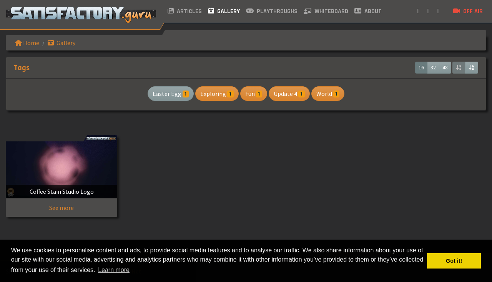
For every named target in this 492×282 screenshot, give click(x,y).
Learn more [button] (114, 270)
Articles (185, 11)
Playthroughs (272, 11)
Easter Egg (171, 93)
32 (433, 67)
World (327, 93)
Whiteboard (326, 11)
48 (445, 67)
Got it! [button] (454, 261)
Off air (468, 11)
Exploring (216, 93)
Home (27, 43)
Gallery (224, 11)
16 (421, 67)
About (368, 11)
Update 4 (289, 93)
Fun (253, 93)
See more (61, 208)
